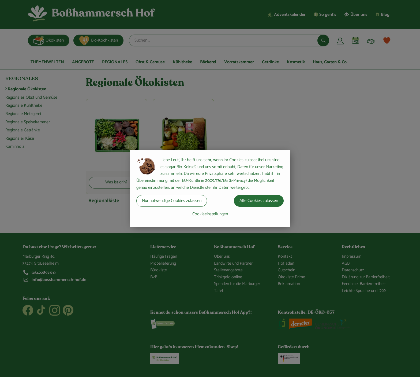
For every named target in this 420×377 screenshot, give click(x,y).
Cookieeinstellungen (210, 214)
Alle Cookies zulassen (258, 200)
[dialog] (210, 188)
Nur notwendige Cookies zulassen (171, 200)
